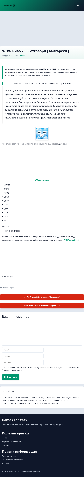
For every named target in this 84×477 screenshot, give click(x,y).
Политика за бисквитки (12, 459)
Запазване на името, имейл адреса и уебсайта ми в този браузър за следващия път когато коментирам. (42, 369)
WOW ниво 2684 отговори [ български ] (43, 297)
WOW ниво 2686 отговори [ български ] (40, 305)
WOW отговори (42, 180)
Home (4, 438)
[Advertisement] (42, 27)
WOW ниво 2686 (71, 240)
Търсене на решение (11, 441)
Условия (5, 463)
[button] (72, 5)
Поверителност (9, 456)
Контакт (5, 445)
